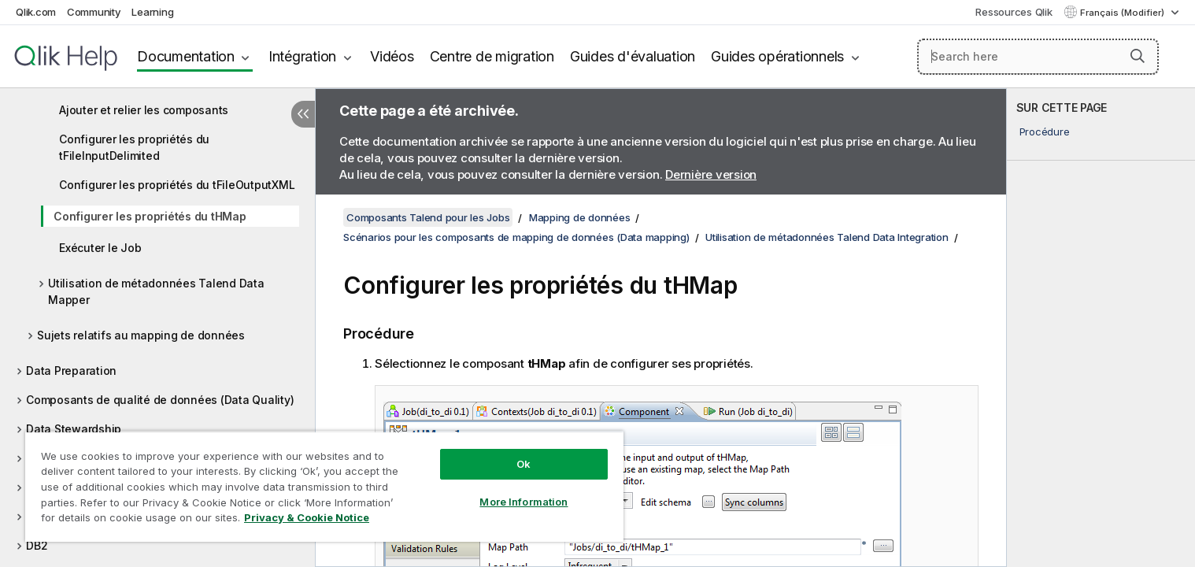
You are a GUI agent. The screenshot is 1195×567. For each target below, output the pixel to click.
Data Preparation (71, 370)
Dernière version (711, 174)
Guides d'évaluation (632, 56)
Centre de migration (492, 56)
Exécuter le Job (100, 247)
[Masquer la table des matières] (303, 114)
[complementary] (1101, 327)
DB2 (36, 545)
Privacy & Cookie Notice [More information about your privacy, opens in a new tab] (306, 517)
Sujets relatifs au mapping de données (141, 335)
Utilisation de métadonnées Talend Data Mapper (156, 291)
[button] (1137, 56)
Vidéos (392, 56)
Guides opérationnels (777, 56)
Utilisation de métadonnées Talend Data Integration (827, 237)
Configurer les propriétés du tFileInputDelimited (134, 147)
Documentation (186, 56)
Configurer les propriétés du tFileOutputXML (176, 184)
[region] (324, 486)
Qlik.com (36, 12)
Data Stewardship (73, 428)
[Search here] (1038, 56)
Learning (152, 12)
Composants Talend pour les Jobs (427, 217)
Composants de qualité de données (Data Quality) (160, 399)
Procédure (1044, 131)
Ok (523, 464)
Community (94, 12)
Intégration (302, 56)
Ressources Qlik (1013, 12)
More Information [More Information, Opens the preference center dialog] (523, 501)
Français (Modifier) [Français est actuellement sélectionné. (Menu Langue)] (1123, 12)
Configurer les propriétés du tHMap (150, 216)
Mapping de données (580, 217)
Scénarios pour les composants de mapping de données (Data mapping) (516, 237)
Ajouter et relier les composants (143, 110)
